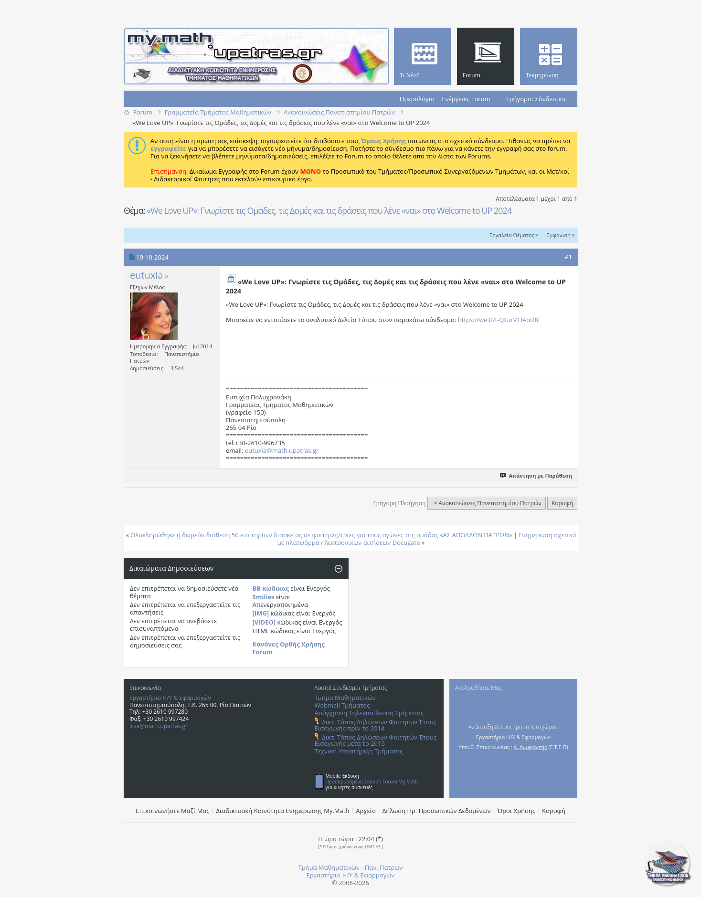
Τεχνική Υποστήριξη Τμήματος (359, 751)
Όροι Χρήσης (517, 810)
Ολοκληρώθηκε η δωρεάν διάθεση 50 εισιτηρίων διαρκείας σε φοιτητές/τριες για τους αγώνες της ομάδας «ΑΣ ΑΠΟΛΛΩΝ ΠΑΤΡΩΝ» (321, 535)
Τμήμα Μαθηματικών (345, 697)
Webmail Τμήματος (342, 705)
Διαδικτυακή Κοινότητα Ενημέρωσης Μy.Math (283, 810)
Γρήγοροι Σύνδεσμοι (536, 98)
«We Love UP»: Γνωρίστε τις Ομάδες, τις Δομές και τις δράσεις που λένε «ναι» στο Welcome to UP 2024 (329, 210)
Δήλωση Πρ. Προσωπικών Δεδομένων (436, 810)
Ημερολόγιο (417, 98)
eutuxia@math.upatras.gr (282, 450)
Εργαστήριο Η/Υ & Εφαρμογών (170, 698)
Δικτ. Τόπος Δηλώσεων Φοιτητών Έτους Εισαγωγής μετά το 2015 (375, 740)
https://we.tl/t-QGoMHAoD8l (499, 319)
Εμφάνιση (558, 235)
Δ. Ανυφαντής (530, 747)
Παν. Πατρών (384, 867)
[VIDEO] (264, 622)
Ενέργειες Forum (466, 98)
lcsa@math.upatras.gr (158, 726)
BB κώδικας (271, 588)
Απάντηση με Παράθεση (536, 475)
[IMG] (261, 613)
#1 (568, 256)
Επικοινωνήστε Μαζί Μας (173, 810)
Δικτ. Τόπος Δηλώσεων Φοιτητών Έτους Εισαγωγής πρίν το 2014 (375, 725)
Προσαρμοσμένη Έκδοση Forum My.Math (372, 781)
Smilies (264, 597)
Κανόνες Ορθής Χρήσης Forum (289, 648)
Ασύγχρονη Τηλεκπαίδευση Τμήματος (369, 713)
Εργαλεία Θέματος (511, 235)
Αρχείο (366, 810)
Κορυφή (562, 503)
